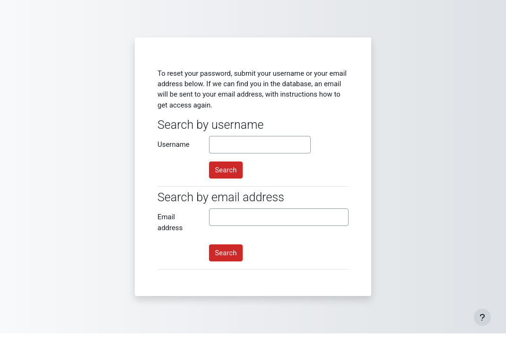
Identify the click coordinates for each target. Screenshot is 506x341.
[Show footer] (482, 317)
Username (173, 144)
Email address (170, 222)
